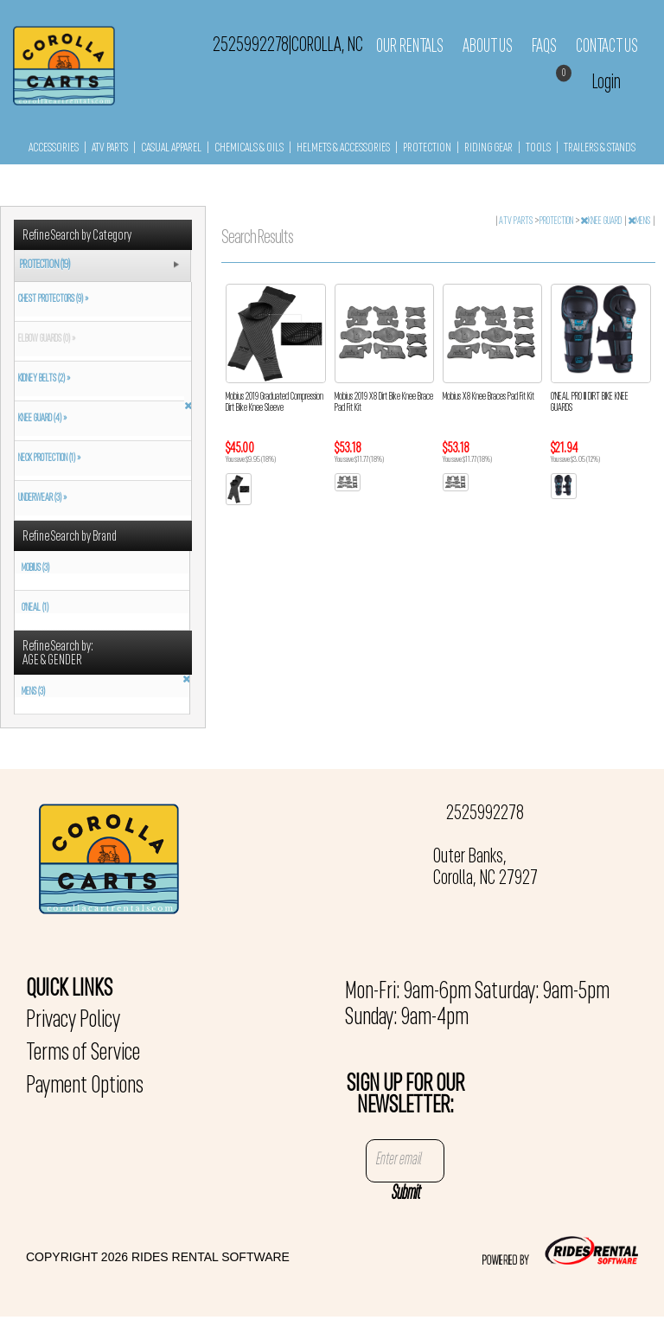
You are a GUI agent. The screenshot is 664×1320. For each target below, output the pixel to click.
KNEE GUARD (601, 221)
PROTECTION (427, 148)
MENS (640, 221)
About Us (488, 46)
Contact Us (607, 46)
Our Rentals (410, 46)
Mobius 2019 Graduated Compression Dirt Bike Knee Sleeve (274, 402)
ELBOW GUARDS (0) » (45, 339)
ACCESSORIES (54, 148)
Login (606, 82)
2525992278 (485, 814)
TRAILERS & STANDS (599, 148)
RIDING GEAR (488, 148)
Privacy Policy (73, 1021)
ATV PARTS (110, 148)
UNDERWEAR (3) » (41, 498)
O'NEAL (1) (35, 608)
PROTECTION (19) (44, 265)
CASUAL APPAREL (171, 148)
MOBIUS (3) (35, 568)
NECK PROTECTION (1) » (47, 458)
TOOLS (538, 148)
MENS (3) (33, 692)
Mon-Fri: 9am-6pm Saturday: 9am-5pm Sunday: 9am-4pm (477, 1005)
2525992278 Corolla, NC (288, 46)
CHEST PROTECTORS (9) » (51, 299)
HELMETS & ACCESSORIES (343, 148)
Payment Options (85, 1086)
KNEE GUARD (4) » (41, 418)
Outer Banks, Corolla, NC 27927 (485, 868)
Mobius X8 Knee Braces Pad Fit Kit (488, 397)
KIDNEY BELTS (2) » (42, 379)
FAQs (544, 46)
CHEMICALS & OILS (249, 148)
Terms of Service (83, 1053)
